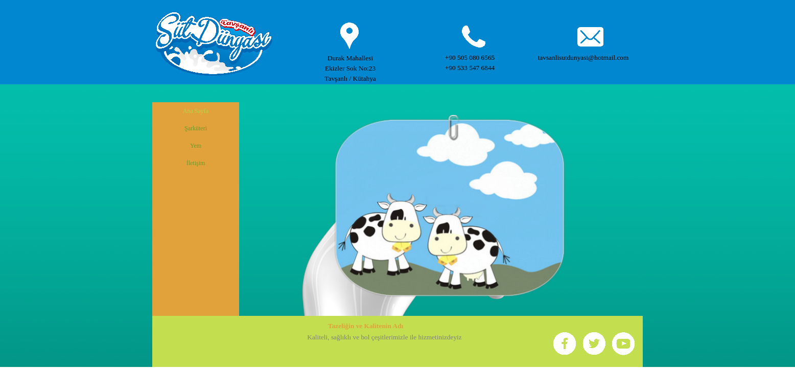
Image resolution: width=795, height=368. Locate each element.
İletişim (195, 163)
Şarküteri (195, 128)
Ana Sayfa (195, 110)
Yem (195, 145)
